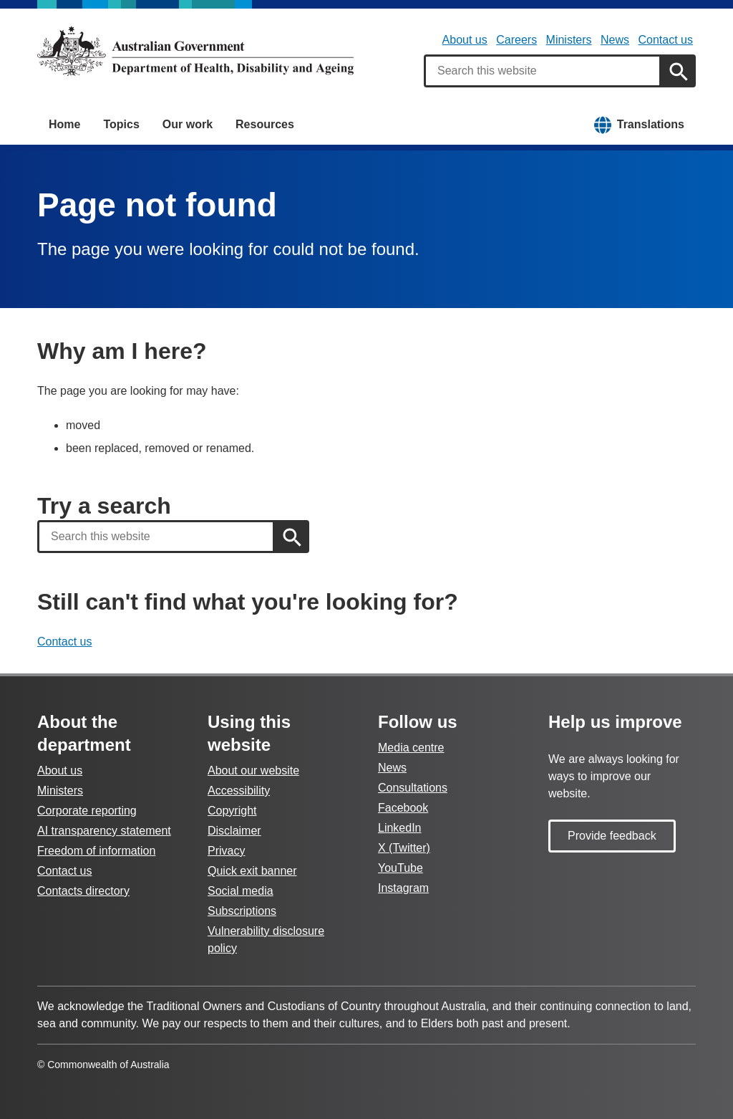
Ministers (569, 40)
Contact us (666, 40)
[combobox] (542, 70)
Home (64, 124)
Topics (121, 124)
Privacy (226, 851)
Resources (265, 124)
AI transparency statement (104, 831)
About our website (253, 770)
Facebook (403, 808)
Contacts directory (83, 891)
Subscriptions (242, 911)
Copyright (232, 811)
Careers (516, 40)
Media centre (411, 747)
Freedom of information (96, 851)
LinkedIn (400, 828)
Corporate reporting (87, 811)
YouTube (400, 868)
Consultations (412, 788)
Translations (650, 124)
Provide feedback (612, 836)
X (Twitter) (404, 848)
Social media (240, 891)
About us (464, 40)
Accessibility (239, 790)
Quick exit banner (252, 871)
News (615, 40)
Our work (187, 124)
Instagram (403, 888)
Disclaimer (234, 831)
